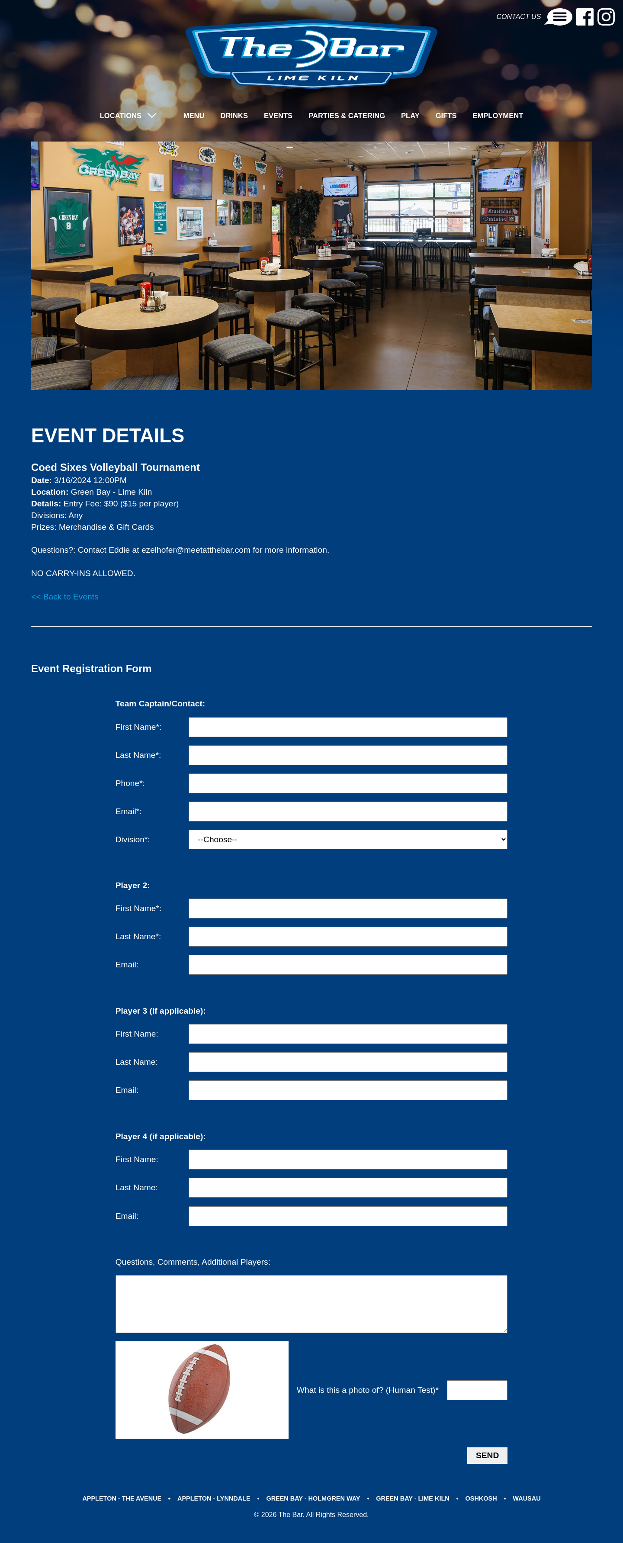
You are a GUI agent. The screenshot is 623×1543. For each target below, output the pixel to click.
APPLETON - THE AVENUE (115, 1512)
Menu (189, 117)
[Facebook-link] (585, 17)
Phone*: (130, 784)
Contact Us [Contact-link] (535, 17)
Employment (504, 117)
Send (487, 1468)
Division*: (133, 840)
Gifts (450, 117)
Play (413, 117)
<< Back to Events (65, 597)
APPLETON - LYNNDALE (210, 1512)
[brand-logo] (312, 54)
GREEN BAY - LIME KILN (416, 1512)
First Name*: (139, 727)
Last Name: (137, 1062)
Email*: (129, 812)
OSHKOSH (487, 1512)
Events (277, 117)
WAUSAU (534, 1512)
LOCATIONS (114, 117)
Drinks (231, 117)
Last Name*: (138, 755)
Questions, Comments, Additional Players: (193, 1262)
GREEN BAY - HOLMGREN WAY (313, 1512)
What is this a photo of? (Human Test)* (368, 1403)
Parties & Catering (347, 117)
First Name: (137, 1034)
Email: (127, 965)
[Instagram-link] (606, 17)
